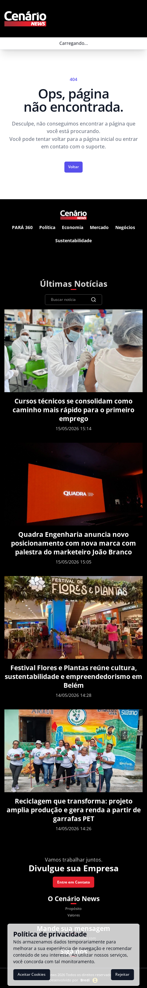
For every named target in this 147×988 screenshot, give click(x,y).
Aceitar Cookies (32, 974)
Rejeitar (122, 974)
